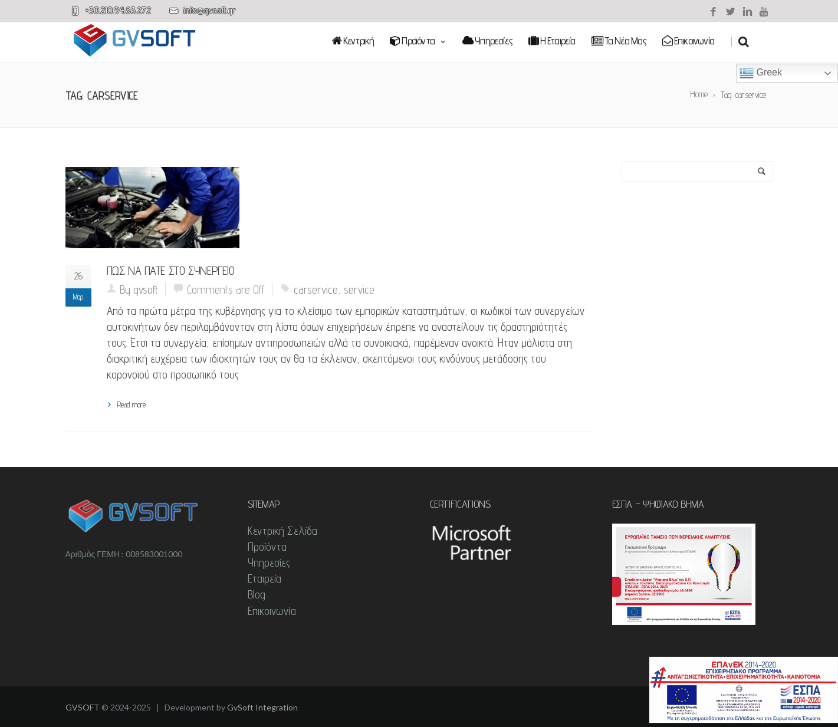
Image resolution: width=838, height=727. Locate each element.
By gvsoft (139, 289)
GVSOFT (82, 707)
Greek (761, 73)
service (359, 289)
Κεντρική (353, 40)
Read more (131, 404)
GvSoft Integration (262, 707)
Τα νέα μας (618, 40)
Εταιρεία (265, 578)
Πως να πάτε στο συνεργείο (171, 271)
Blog (256, 594)
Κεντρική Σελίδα (283, 530)
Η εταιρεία (552, 40)
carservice (316, 289)
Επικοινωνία (688, 40)
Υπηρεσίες (487, 40)
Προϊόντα (418, 40)
